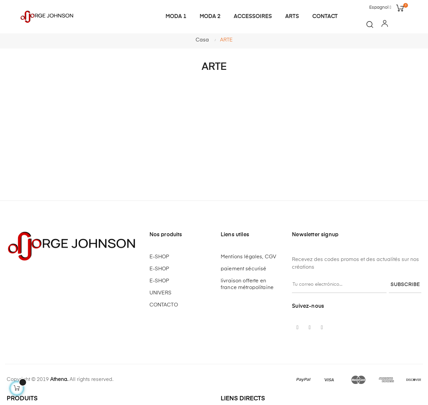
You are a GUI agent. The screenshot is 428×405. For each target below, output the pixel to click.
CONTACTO (163, 304)
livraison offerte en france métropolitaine (247, 284)
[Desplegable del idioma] (380, 7)
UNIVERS (160, 292)
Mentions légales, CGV (248, 256)
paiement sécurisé (243, 268)
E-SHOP (159, 256)
